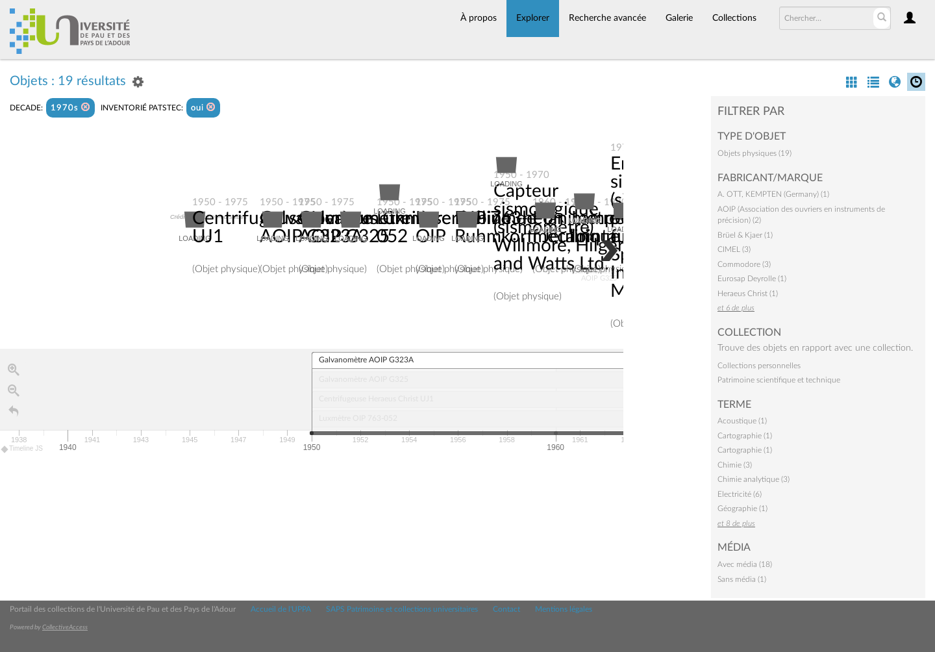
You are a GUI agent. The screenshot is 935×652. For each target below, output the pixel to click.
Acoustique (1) (742, 421)
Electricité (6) (739, 494)
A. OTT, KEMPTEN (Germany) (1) (773, 194)
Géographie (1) (742, 508)
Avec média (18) (744, 564)
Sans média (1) (741, 579)
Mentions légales (563, 609)
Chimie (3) (734, 465)
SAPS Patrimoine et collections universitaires (402, 609)
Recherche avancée (607, 18)
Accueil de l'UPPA (281, 609)
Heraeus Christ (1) (747, 293)
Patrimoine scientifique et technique (778, 380)
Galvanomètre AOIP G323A (316, 227)
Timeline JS (22, 449)
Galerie (679, 18)
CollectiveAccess (65, 627)
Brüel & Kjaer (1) (745, 235)
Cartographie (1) (744, 436)
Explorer (532, 18)
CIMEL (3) (734, 249)
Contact (506, 609)
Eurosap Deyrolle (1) (751, 278)
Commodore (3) (744, 264)
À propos (478, 18)
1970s (70, 107)
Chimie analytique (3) (753, 479)
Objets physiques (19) (754, 153)
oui (203, 107)
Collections (734, 18)
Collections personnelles (759, 366)
